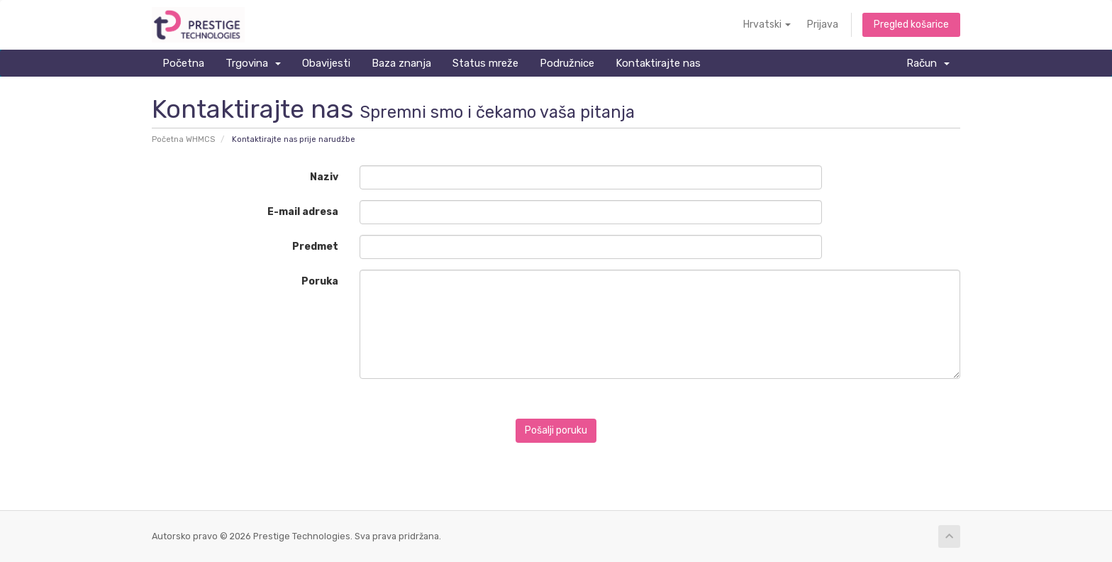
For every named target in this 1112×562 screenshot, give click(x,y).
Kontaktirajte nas (658, 63)
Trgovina (253, 63)
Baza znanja (401, 63)
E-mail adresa (302, 212)
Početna (183, 63)
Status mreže (485, 63)
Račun (928, 63)
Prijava (822, 24)
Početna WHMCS (183, 139)
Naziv (324, 177)
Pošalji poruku (556, 430)
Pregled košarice (911, 24)
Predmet (315, 247)
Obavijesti (326, 63)
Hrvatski (767, 24)
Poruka (319, 281)
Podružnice (567, 63)
